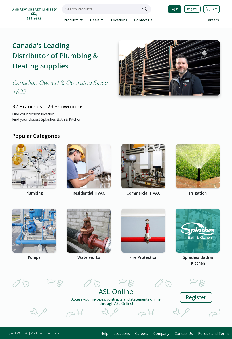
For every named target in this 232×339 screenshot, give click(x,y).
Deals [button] (97, 20)
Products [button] (73, 20)
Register (192, 9)
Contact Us (143, 20)
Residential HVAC (89, 193)
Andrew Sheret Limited (47, 333)
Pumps (34, 257)
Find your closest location (33, 114)
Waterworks (88, 257)
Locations (119, 20)
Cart (212, 9)
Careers (212, 20)
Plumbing (34, 193)
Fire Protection (143, 257)
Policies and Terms (213, 333)
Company (161, 333)
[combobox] (101, 9)
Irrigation (198, 193)
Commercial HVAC (143, 193)
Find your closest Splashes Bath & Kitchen (46, 119)
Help (104, 333)
